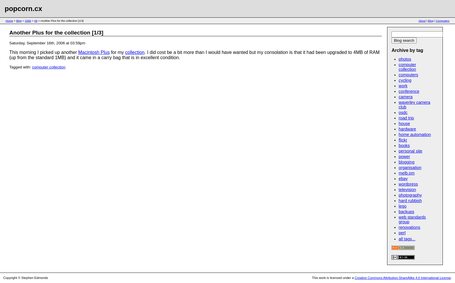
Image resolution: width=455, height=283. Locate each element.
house (404, 123)
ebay (403, 178)
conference (409, 91)
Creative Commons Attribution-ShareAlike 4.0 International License (403, 278)
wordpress (408, 184)
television (407, 189)
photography (410, 195)
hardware (407, 129)
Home (9, 20)
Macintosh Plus (94, 52)
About (422, 20)
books (404, 145)
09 (35, 20)
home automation (415, 134)
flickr (403, 140)
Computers (442, 20)
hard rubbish (410, 200)
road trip (406, 118)
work (403, 86)
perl (402, 233)
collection (135, 52)
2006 (28, 20)
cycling (405, 80)
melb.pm (407, 173)
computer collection (49, 67)
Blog (19, 20)
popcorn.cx (23, 8)
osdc (403, 112)
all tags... (407, 239)
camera (406, 97)
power (404, 156)
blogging (406, 162)
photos (405, 59)
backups (406, 211)
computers (408, 74)
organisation (410, 167)
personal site (411, 151)
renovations (409, 227)
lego (403, 206)
